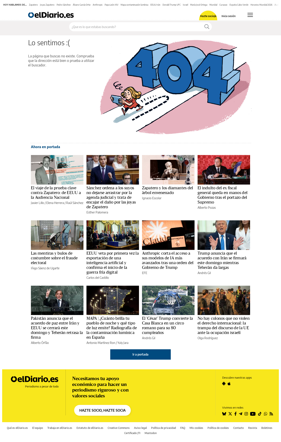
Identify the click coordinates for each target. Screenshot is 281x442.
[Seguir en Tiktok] (260, 414)
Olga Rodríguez (208, 338)
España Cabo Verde (239, 4)
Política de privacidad (163, 427)
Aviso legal (140, 427)
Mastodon (151, 433)
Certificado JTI (132, 433)
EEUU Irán (155, 4)
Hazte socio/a (208, 16)
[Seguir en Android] (223, 384)
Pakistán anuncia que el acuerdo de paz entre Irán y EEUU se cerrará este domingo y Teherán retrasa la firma (57, 328)
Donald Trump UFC (172, 4)
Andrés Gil (204, 273)
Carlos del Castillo (97, 277)
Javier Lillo (37, 203)
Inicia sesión (229, 16)
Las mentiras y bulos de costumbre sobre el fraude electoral (54, 258)
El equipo (37, 427)
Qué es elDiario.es (17, 427)
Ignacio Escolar (151, 198)
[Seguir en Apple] (229, 384)
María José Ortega (198, 4)
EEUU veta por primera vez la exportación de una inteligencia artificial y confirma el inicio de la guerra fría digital (112, 262)
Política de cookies (218, 427)
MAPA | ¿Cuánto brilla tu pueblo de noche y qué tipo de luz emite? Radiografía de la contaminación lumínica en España (111, 328)
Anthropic (97, 4)
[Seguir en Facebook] (235, 414)
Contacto (238, 427)
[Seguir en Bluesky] (224, 414)
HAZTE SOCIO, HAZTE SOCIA (102, 410)
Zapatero (33, 4)
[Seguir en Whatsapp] (265, 414)
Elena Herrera (55, 203)
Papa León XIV (111, 4)
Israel (185, 4)
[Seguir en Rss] (271, 414)
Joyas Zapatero (47, 4)
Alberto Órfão (40, 343)
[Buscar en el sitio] (135, 26)
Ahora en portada (45, 147)
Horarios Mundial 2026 (261, 4)
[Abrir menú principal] (250, 15)
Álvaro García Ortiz (82, 4)
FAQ (182, 427)
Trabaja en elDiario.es (59, 427)
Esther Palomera (97, 212)
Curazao (223, 4)
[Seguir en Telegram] (240, 414)
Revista (252, 427)
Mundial (213, 4)
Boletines (266, 427)
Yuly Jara (122, 343)
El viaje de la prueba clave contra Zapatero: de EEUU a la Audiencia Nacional (56, 193)
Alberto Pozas (207, 207)
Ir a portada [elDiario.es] (140, 354)
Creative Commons (119, 427)
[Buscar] (207, 26)
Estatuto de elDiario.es (90, 427)
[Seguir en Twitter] (230, 414)
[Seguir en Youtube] (253, 414)
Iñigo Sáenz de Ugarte (45, 268)
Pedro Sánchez (64, 4)
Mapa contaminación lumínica (134, 4)
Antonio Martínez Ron (100, 343)
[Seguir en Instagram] (246, 414)
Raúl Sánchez (74, 203)
